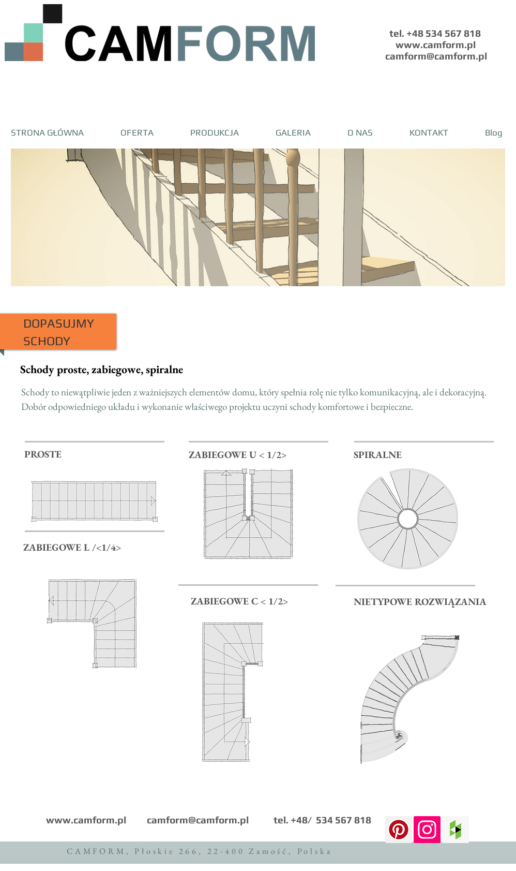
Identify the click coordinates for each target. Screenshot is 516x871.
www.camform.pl (86, 819)
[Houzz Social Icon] (455, 829)
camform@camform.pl (198, 819)
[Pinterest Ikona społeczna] (398, 829)
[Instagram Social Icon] (427, 829)
